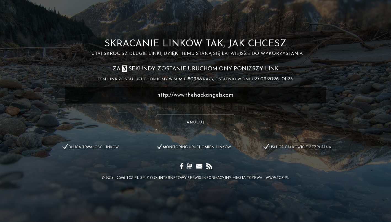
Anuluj (195, 122)
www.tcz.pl (278, 178)
